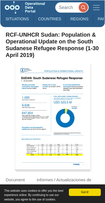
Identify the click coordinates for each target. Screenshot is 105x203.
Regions (79, 19)
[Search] (72, 7)
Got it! (84, 192)
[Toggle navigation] (96, 7)
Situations (17, 19)
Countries (49, 19)
